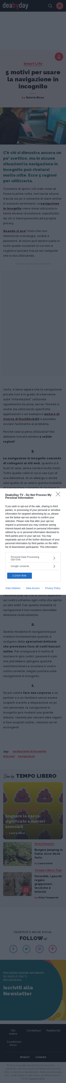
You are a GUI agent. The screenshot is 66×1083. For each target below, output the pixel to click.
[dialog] (33, 541)
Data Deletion (13, 588)
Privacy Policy (52, 588)
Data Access (33, 588)
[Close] (59, 495)
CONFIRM (19, 575)
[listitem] (33, 558)
